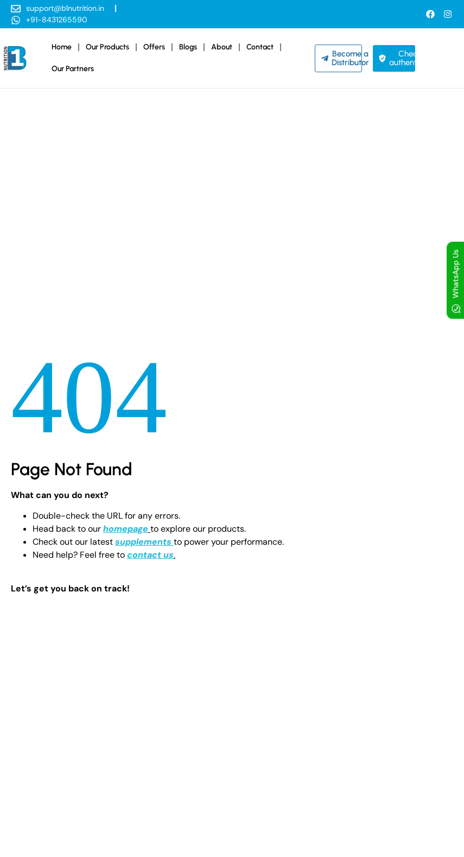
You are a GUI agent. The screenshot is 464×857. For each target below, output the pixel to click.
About (221, 47)
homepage (125, 528)
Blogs (188, 47)
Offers (154, 47)
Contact (260, 47)
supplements (143, 541)
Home (62, 47)
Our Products (107, 47)
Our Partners (73, 68)
